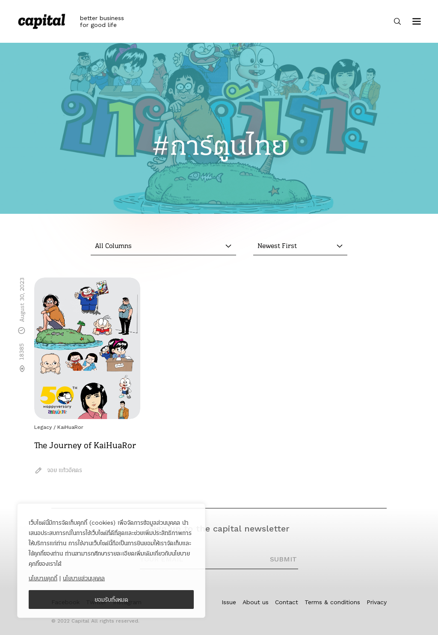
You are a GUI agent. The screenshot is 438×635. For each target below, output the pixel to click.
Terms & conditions (332, 602)
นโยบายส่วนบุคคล (84, 578)
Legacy (43, 427)
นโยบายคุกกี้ (43, 578)
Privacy (377, 602)
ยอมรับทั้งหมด (111, 599)
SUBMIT (283, 559)
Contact (286, 602)
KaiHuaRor (70, 427)
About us (256, 602)
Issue (229, 602)
